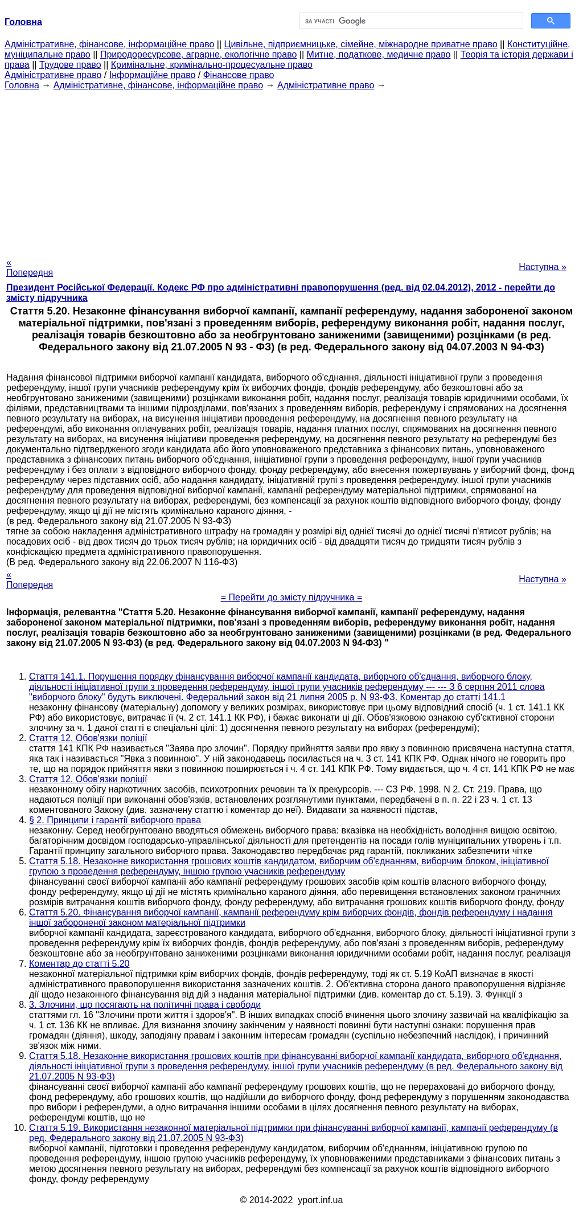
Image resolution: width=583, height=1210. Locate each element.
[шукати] (410, 21)
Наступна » (542, 267)
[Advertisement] (291, 170)
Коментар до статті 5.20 (79, 963)
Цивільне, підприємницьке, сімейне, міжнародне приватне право (361, 44)
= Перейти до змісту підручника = (292, 597)
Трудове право (70, 65)
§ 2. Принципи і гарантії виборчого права (115, 820)
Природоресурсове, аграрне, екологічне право (198, 54)
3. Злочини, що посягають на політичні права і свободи (145, 1004)
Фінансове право (238, 75)
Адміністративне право (53, 75)
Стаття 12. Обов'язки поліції (88, 738)
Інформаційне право (152, 75)
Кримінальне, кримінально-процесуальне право (212, 65)
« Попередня (29, 267)
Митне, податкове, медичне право (379, 54)
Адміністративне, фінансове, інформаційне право (109, 44)
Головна (22, 85)
